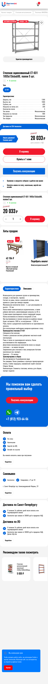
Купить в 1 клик (24, 159)
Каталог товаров (6, 12)
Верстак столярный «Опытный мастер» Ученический (12, 269)
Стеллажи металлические (23, 12)
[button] (43, 39)
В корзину (24, 151)
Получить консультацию (22, 400)
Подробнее (8, 462)
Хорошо (8, 668)
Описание (27, 288)
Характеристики (12, 288)
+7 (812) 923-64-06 (17, 419)
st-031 (7, 90)
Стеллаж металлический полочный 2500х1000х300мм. (23, 567)
